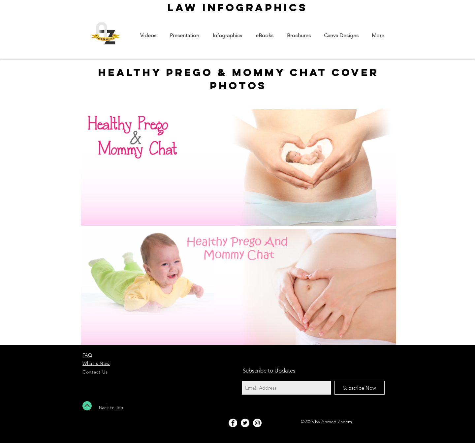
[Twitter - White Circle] (245, 423)
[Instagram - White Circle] (257, 423)
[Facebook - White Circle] (233, 423)
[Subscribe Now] (359, 388)
